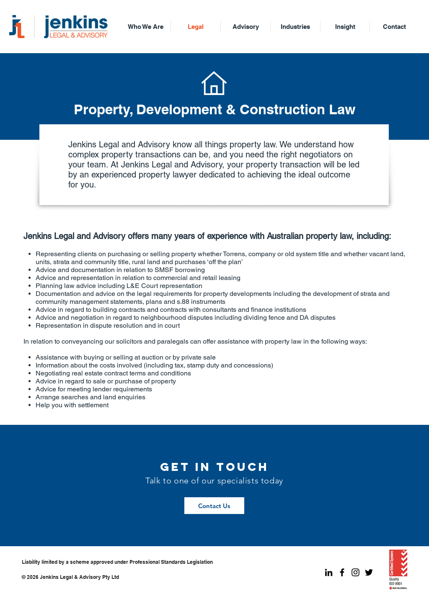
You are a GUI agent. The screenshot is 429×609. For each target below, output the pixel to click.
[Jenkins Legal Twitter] (369, 572)
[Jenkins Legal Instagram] (355, 572)
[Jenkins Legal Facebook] (342, 572)
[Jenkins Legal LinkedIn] (328, 572)
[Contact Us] (214, 505)
